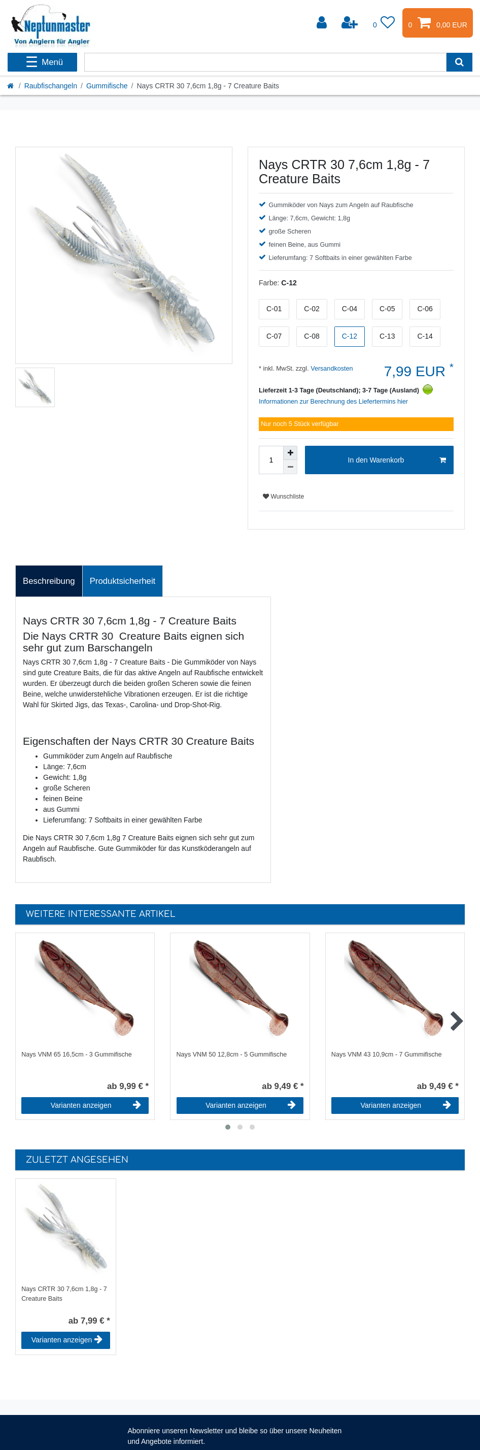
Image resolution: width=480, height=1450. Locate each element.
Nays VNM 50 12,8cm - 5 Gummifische (232, 1054)
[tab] (49, 581)
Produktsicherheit (123, 581)
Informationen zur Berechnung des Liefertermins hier (333, 401)
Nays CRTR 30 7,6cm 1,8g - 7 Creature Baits (64, 1294)
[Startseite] (11, 86)
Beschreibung (49, 581)
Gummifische (107, 86)
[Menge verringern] (290, 467)
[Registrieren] (350, 23)
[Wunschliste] (384, 23)
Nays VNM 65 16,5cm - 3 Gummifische (76, 1054)
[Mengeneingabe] (271, 460)
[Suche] (459, 62)
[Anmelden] (322, 23)
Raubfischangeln (50, 86)
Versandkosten (331, 368)
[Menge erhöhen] (290, 453)
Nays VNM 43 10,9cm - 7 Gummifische (386, 1054)
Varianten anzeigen (96, 1105)
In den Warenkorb (397, 460)
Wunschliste (283, 496)
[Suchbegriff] (265, 62)
